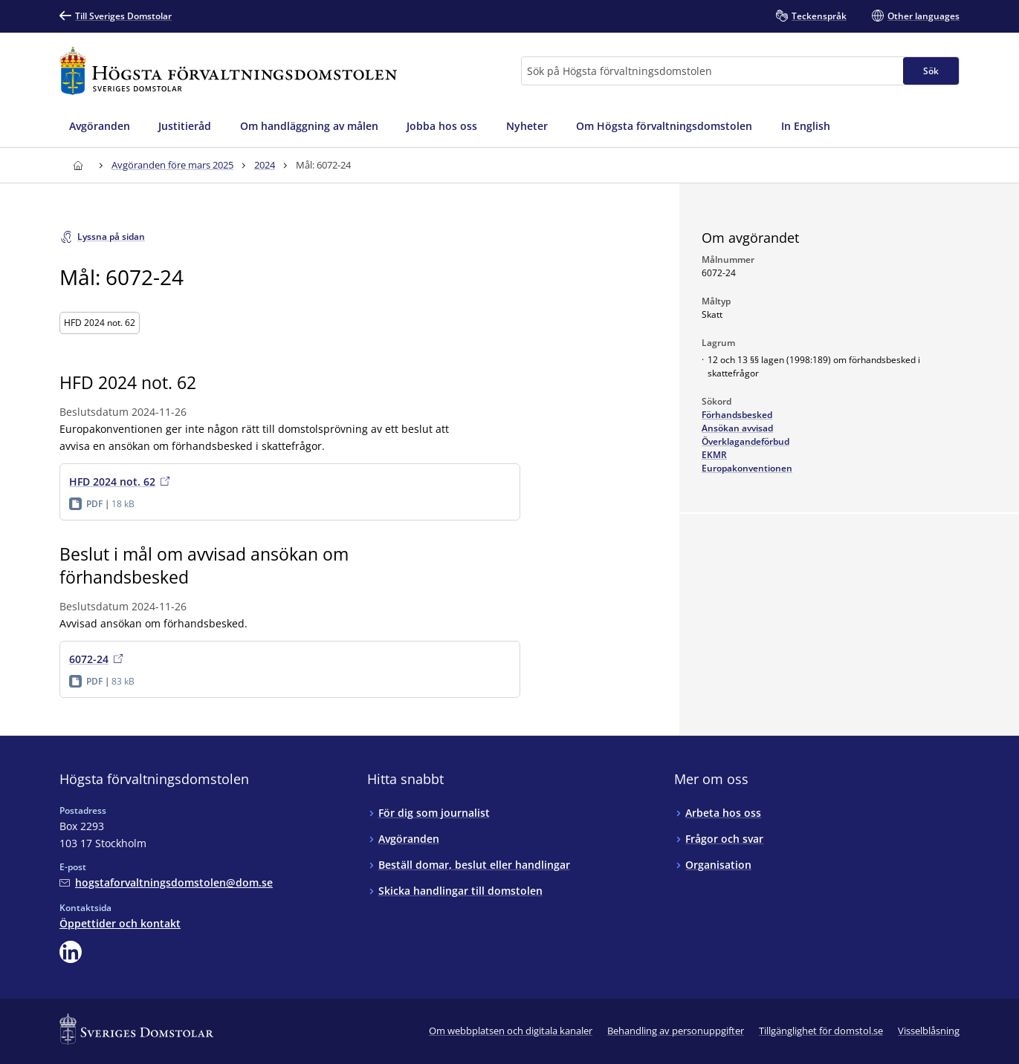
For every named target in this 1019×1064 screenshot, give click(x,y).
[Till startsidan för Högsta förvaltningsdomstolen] (228, 71)
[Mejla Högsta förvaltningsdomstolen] (166, 882)
